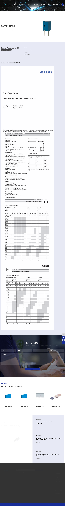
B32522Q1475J (40, 407)
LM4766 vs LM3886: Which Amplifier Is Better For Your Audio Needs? (49, 422)
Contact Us (55, 4)
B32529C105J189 (24, 407)
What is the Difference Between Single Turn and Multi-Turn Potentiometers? (49, 439)
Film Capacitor (17, 12)
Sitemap (48, 504)
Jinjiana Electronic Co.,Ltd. (10, 504)
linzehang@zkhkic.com (20, 1)
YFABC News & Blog (10, 425)
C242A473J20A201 (55, 407)
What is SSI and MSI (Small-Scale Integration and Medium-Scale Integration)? (47, 455)
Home (3, 12)
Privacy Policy (54, 504)
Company (29, 4)
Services (36, 4)
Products (14, 4)
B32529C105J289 (8, 407)
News (49, 4)
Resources (43, 4)
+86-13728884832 (6, 1)
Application (21, 4)
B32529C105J (24, 12)
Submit (39, 470)
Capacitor (12, 12)
